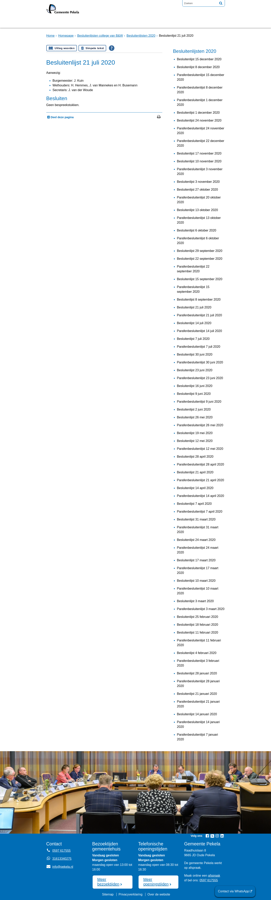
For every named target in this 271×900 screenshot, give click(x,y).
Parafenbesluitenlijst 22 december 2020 (200, 143)
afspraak (214, 875)
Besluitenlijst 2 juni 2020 (194, 409)
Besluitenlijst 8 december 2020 (198, 67)
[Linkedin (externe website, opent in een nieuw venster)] (222, 836)
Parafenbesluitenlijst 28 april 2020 (200, 464)
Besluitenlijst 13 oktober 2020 (197, 210)
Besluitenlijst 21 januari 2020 (197, 693)
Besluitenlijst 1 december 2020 (198, 112)
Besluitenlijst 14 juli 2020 (194, 323)
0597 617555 (209, 880)
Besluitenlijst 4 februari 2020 (196, 653)
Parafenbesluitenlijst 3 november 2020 (200, 171)
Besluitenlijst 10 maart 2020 (196, 580)
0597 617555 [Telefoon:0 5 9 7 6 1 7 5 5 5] (61, 850)
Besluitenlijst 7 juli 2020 (193, 338)
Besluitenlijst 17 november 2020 (199, 153)
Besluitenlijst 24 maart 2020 (196, 539)
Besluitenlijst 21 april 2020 (195, 472)
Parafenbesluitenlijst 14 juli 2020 (199, 331)
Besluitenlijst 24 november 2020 (199, 120)
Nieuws (155, 22)
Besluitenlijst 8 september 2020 (199, 299)
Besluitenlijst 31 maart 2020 (196, 519)
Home (50, 35)
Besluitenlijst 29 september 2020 (199, 250)
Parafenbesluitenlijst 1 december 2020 (200, 102)
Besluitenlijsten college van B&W (100, 35)
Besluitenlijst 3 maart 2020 (195, 601)
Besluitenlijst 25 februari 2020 (197, 616)
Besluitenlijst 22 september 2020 (199, 258)
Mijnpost (177, 22)
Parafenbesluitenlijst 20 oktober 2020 (199, 200)
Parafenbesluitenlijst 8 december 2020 (200, 90)
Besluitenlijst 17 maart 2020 (196, 560)
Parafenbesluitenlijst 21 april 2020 (200, 480)
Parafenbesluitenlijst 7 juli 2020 (198, 346)
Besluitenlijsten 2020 (141, 35)
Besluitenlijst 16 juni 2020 (195, 386)
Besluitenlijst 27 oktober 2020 (197, 189)
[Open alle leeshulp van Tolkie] (111, 48)
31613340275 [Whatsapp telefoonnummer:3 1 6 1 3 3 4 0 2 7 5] (62, 858)
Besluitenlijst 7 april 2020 (194, 503)
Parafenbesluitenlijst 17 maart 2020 (197, 570)
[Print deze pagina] (158, 117)
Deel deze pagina (62, 117)
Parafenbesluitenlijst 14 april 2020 (200, 496)
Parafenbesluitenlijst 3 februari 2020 (198, 663)
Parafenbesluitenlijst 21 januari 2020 (198, 704)
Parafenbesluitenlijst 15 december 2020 (200, 77)
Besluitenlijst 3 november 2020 (198, 181)
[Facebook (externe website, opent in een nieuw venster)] (207, 836)
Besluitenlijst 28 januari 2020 (197, 673)
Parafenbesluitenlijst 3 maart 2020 (200, 609)
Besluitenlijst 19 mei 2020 (195, 433)
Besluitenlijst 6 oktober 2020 (196, 230)
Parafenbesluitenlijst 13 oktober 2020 (199, 220)
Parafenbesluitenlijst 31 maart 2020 (197, 530)
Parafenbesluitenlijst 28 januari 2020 (198, 684)
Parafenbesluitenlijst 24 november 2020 (200, 131)
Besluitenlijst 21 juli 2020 (194, 307)
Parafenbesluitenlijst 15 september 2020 (193, 289)
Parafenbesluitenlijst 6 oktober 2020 (198, 241)
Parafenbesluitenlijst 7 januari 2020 (197, 737)
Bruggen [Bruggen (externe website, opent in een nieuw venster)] (85, 22)
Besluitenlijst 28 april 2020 (195, 456)
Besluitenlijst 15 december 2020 (199, 59)
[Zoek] (221, 3)
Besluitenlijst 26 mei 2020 (195, 417)
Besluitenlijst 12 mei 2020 (195, 441)
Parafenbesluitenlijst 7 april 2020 (199, 511)
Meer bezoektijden (108, 881)
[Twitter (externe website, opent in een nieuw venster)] (212, 836)
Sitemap (108, 894)
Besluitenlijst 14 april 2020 (195, 488)
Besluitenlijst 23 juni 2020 (195, 370)
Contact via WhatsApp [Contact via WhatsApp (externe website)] (233, 891)
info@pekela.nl (59, 866)
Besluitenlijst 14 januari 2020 (197, 714)
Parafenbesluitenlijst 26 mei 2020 (200, 425)
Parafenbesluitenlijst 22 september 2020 (193, 269)
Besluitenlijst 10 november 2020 (199, 161)
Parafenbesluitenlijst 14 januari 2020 (198, 724)
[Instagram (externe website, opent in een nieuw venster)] (217, 836)
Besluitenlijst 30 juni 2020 (195, 354)
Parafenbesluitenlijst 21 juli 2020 (199, 315)
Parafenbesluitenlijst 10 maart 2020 (197, 591)
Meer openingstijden (156, 881)
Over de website (158, 894)
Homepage (59, 22)
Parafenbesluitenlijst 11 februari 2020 (199, 643)
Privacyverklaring (130, 894)
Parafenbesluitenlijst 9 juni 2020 (199, 401)
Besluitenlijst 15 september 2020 (199, 279)
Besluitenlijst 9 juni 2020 (194, 393)
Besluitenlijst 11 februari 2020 (197, 632)
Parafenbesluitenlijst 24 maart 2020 (197, 550)
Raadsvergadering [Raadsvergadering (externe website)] (120, 22)
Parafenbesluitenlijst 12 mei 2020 (200, 448)
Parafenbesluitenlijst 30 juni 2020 (200, 362)
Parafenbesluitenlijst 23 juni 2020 (200, 378)
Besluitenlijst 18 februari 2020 (197, 624)
